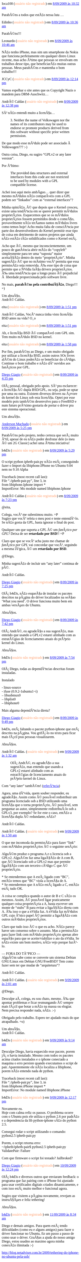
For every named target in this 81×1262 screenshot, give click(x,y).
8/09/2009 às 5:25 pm (17, 428)
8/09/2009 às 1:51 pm (61, 307)
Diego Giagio (11, 374)
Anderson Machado (15, 424)
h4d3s (6, 1214)
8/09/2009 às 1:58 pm (61, 344)
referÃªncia (51, 786)
